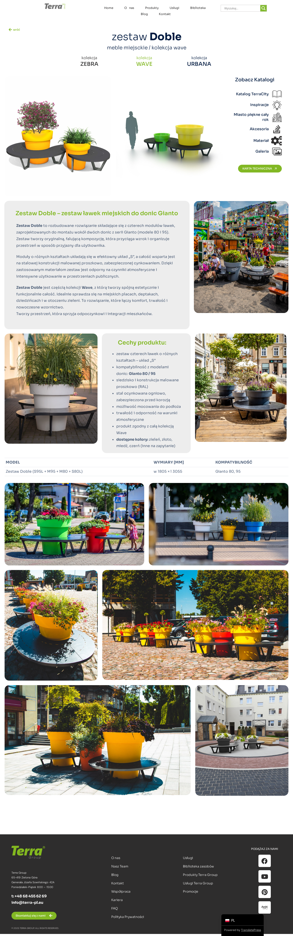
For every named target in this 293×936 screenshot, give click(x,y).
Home (108, 8)
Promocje (190, 891)
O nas (129, 8)
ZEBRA (89, 64)
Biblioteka (198, 8)
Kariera (117, 900)
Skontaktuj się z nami (31, 915)
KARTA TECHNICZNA (259, 168)
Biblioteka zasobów (198, 866)
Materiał (261, 140)
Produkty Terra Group (200, 875)
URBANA (199, 64)
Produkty (152, 8)
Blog (144, 14)
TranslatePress (251, 930)
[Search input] (241, 8)
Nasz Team (119, 866)
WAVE (144, 64)
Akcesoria (259, 129)
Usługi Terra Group (198, 883)
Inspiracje (259, 104)
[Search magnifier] (263, 8)
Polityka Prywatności (127, 917)
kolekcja (89, 58)
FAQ (114, 908)
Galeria (262, 151)
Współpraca (120, 891)
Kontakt (165, 14)
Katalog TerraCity (252, 94)
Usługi (174, 8)
